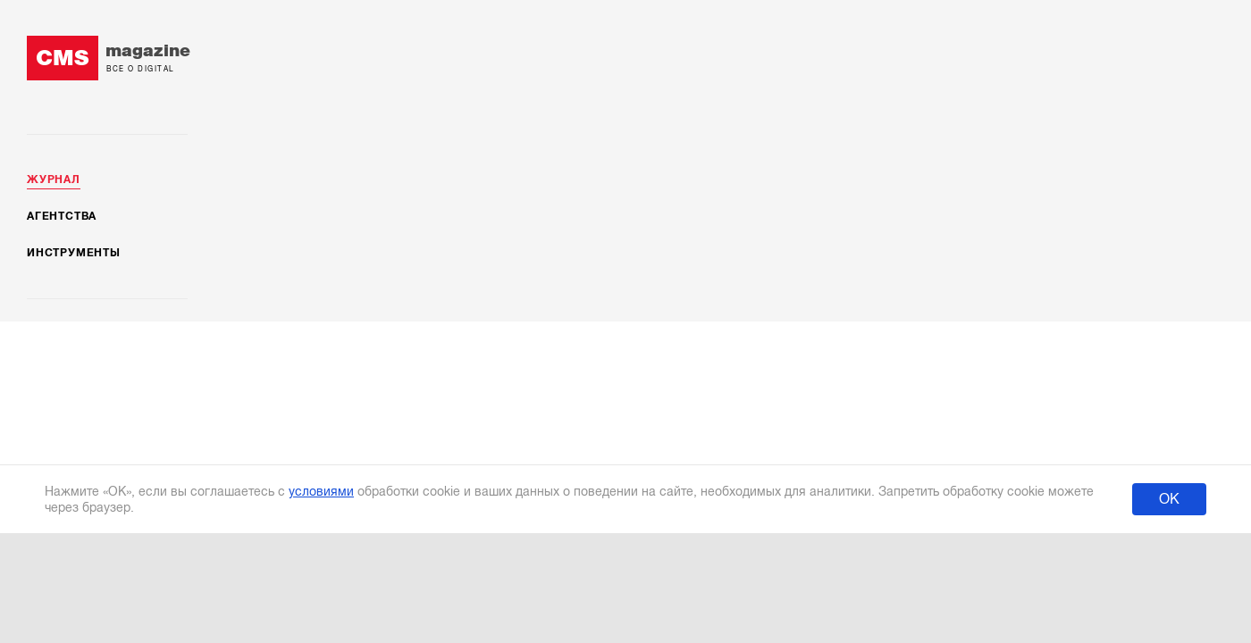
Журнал (53, 179)
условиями (321, 491)
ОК (1169, 499)
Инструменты (74, 252)
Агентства (62, 216)
